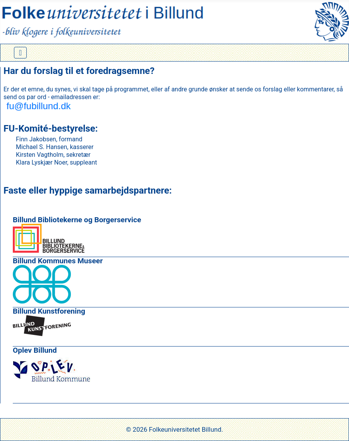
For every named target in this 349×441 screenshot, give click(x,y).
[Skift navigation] (20, 52)
